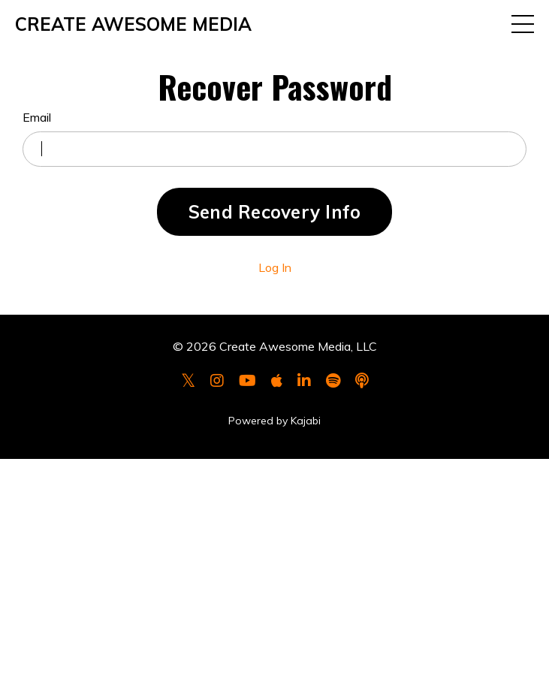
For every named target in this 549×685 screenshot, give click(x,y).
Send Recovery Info (275, 212)
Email (37, 117)
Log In (274, 267)
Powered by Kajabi (274, 420)
